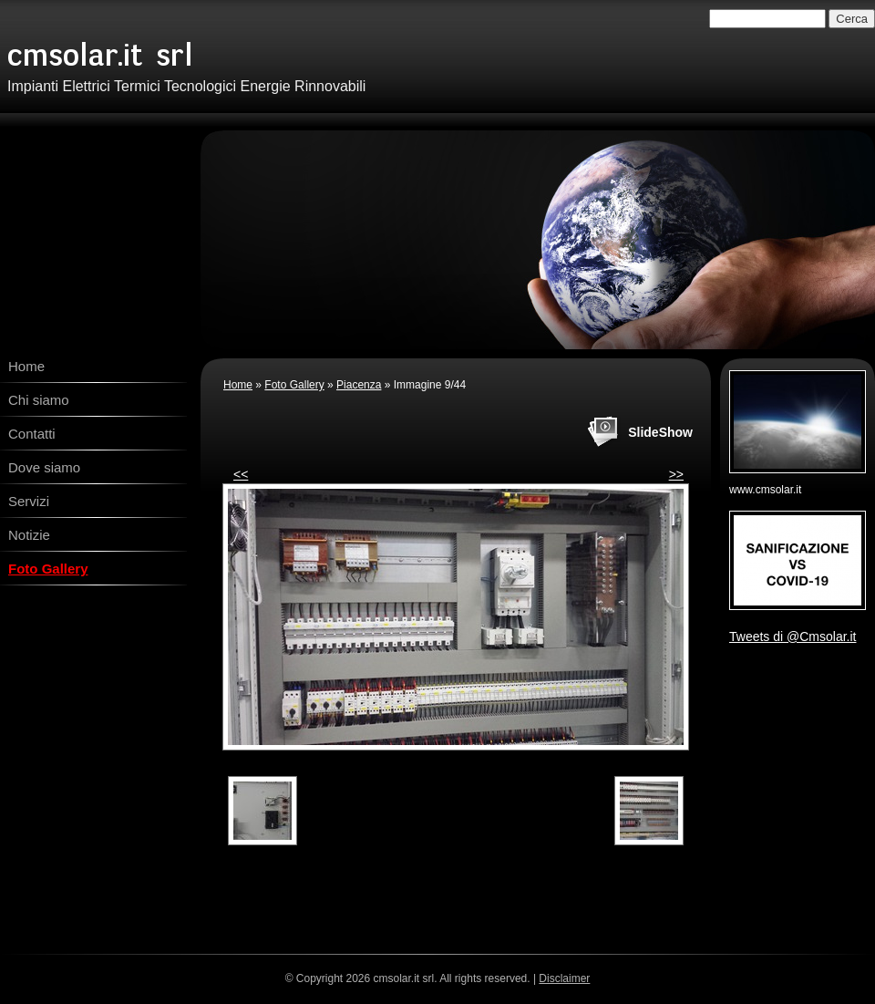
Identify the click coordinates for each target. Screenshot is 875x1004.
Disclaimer (564, 978)
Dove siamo (44, 467)
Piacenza (358, 384)
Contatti (32, 433)
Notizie (29, 535)
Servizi (28, 501)
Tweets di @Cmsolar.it (792, 636)
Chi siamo (38, 400)
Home (26, 366)
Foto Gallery (48, 568)
